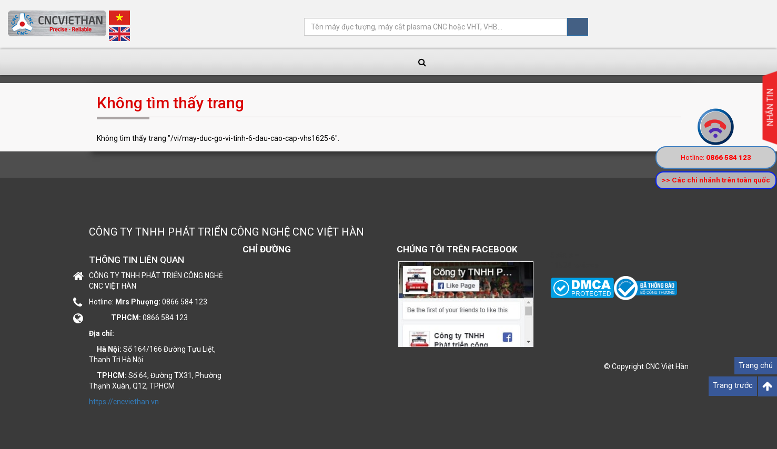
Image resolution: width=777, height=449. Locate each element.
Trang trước (733, 385)
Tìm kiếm (577, 27)
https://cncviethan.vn (124, 401)
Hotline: (716, 157)
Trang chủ (756, 365)
